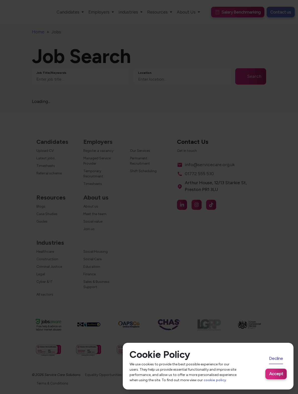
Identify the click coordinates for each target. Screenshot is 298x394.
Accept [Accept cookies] (276, 373)
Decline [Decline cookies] (276, 358)
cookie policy (215, 380)
